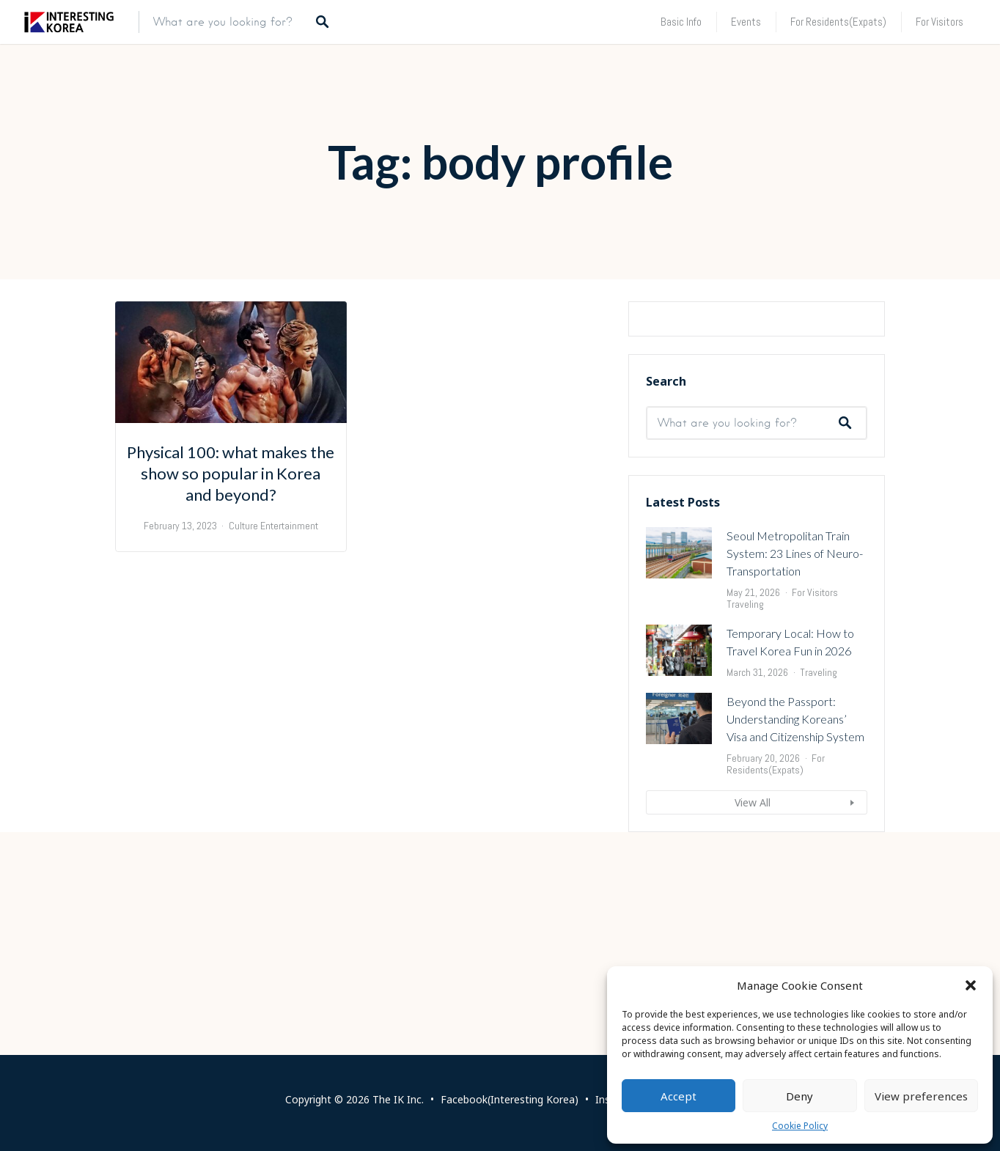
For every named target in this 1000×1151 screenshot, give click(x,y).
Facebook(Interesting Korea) (509, 1099)
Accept (678, 1096)
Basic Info (681, 22)
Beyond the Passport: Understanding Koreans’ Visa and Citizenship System (795, 897)
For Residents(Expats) (838, 22)
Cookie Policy (800, 1125)
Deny (799, 1096)
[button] (970, 985)
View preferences (921, 1096)
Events (746, 22)
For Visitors (939, 22)
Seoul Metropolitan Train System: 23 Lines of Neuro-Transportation (795, 732)
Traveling (745, 783)
